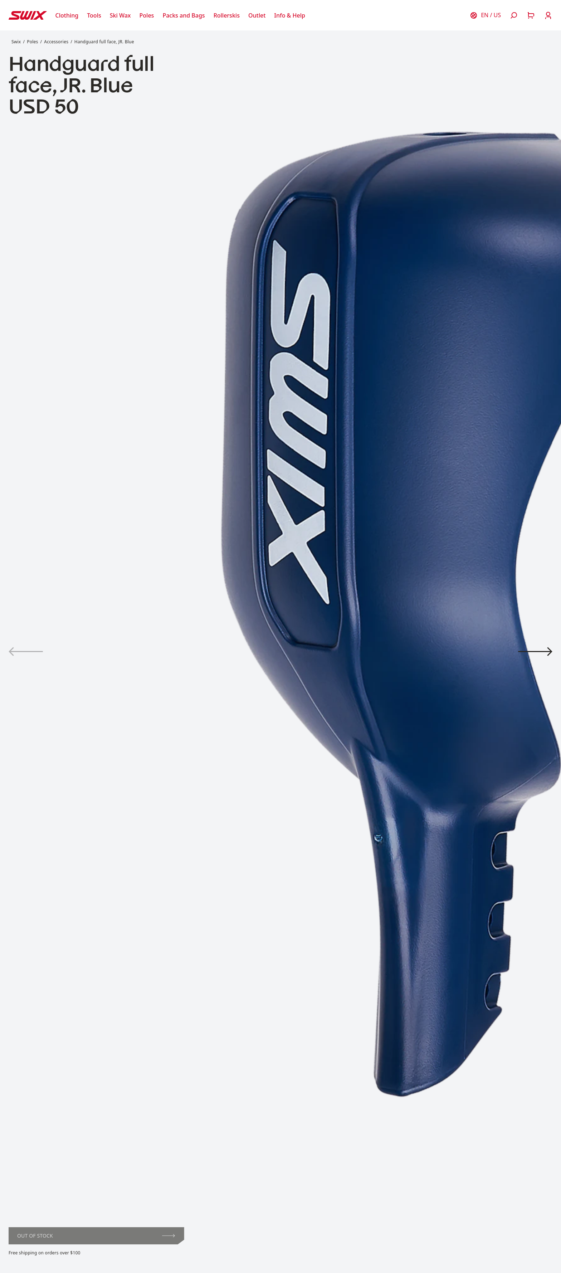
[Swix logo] (28, 15)
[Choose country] (485, 15)
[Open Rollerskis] (227, 15)
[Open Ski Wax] (120, 15)
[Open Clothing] (67, 15)
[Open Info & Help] (289, 15)
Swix (16, 42)
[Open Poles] (147, 15)
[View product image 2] (535, 651)
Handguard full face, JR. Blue (104, 42)
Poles (32, 42)
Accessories (56, 42)
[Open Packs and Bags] (183, 15)
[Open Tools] (94, 15)
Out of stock (96, 1235)
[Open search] (514, 15)
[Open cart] (531, 15)
